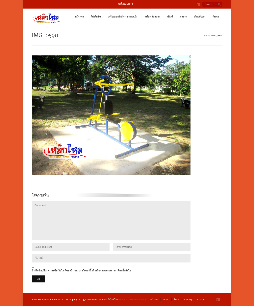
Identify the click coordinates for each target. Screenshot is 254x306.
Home (207, 35)
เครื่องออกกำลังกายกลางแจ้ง (122, 16)
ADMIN (200, 299)
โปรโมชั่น (96, 16)
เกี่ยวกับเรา (199, 16)
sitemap (188, 299)
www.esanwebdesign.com (132, 299)
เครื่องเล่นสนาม (152, 16)
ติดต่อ (216, 16)
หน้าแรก (79, 16)
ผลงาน (183, 16)
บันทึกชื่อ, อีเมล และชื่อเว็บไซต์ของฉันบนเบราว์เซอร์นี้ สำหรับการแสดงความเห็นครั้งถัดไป (81, 270)
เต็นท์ (170, 16)
